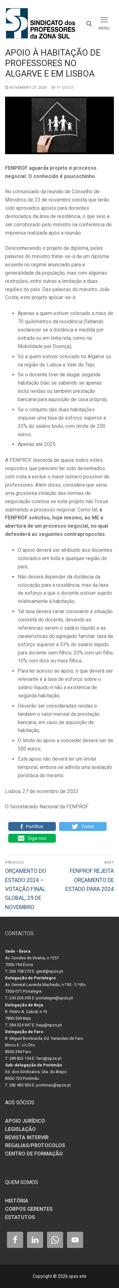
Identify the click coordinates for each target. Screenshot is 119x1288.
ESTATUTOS (20, 1217)
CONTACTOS (19, 933)
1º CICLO (63, 87)
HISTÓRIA (16, 1201)
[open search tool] (89, 24)
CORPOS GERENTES (29, 1209)
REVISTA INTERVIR (27, 1137)
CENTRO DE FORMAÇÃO (34, 1154)
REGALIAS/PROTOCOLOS (35, 1145)
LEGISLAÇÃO (20, 1129)
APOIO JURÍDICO (25, 1121)
